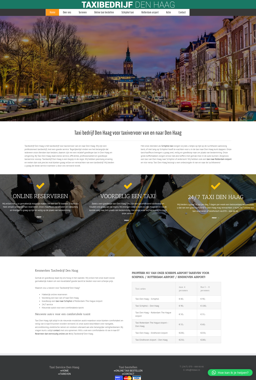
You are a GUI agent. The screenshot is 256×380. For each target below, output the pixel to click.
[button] (230, 372)
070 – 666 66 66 (230, 211)
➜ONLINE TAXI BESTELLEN (128, 370)
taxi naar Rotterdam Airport (219, 159)
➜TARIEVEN (64, 374)
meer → (40, 216)
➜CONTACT (128, 374)
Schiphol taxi (167, 145)
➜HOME (64, 370)
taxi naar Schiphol (64, 301)
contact (56, 330)
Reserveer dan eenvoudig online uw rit (53, 333)
